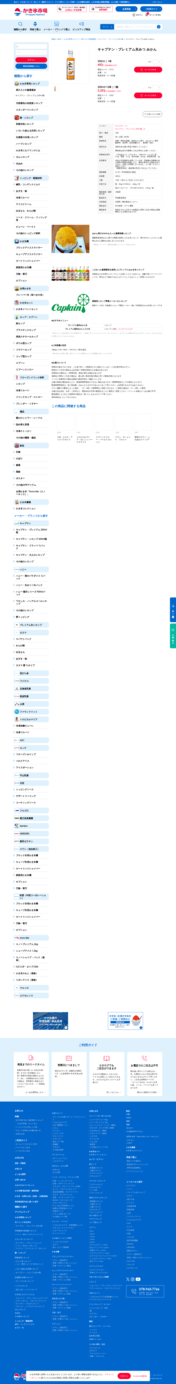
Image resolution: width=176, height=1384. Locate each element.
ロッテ (20, 748)
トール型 (93, 1190)
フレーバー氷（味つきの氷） (30, 294)
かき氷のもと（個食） (27, 973)
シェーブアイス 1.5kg (27, 950)
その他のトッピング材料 (28, 233)
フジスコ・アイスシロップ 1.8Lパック (31, 1248)
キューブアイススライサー (29, 254)
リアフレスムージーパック (100, 1299)
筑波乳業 (22, 696)
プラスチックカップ (26, 329)
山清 (19, 704)
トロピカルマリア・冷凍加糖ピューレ (68, 1225)
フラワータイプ (96, 1173)
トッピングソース (25, 789)
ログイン (137, 15)
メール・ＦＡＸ (142, 1085)
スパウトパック (23, 638)
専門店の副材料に (134, 1168)
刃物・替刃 (21, 273)
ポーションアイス (60, 1158)
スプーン (20, 362)
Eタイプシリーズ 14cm (99, 1247)
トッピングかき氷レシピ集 (26, 1127)
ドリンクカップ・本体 (99, 1308)
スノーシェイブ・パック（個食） (30, 958)
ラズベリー (57, 1139)
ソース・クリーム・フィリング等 (31, 218)
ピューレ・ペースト (26, 226)
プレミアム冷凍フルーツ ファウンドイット (69, 1118)
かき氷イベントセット (27, 309)
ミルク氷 (93, 1136)
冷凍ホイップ (58, 1211)
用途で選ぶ (35, 27)
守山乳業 (22, 775)
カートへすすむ (153, 14)
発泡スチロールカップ (27, 336)
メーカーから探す (134, 1182)
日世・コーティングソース (63, 1197)
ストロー (93, 1313)
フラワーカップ (23, 349)
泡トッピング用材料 (61, 1247)
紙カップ (20, 323)
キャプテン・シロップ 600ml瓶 (31, 538)
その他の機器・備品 (26, 437)
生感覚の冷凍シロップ (27, 137)
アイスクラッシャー (98, 1353)
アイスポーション (25, 767)
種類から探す (20, 27)
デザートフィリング (26, 796)
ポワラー (93, 1351)
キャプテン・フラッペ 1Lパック (30, 547)
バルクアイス (22, 760)
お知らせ (19, 1110)
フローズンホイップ (26, 754)
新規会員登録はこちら (34, 66)
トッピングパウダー (61, 1242)
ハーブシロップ (23, 143)
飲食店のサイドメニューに (137, 1164)
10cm (92, 1234)
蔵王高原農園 (24, 818)
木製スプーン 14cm (98, 1250)
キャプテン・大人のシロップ (30, 554)
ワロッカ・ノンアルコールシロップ (31, 602)
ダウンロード (111, 1079)
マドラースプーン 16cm (99, 1253)
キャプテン (23, 523)
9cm (92, 1231)
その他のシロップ (25, 170)
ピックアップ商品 (81, 27)
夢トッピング (22, 616)
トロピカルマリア (26, 719)
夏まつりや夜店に (134, 1161)
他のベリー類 (58, 1141)
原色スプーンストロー (99, 1272)
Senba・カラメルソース (63, 1200)
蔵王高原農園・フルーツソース (65, 1192)
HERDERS (22, 833)
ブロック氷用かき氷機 (27, 855)
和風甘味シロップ (25, 123)
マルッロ (22, 988)
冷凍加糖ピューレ (25, 725)
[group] (65, 429)
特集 (17, 1116)
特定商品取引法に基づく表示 (26, 1202)
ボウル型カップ (23, 343)
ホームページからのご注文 (26, 1144)
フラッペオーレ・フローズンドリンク (31, 1301)
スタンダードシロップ (27, 109)
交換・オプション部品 (62, 1266)
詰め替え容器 (22, 424)
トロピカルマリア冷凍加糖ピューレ (104, 1297)
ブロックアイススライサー (29, 247)
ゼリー (55, 1244)
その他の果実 (58, 1150)
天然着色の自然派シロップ (29, 103)
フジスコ (22, 681)
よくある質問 (20, 1174)
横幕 (18, 465)
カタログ (96, 1074)
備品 (19, 411)
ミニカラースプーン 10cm (100, 1258)
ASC (19, 740)
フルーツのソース (60, 1203)
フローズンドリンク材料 (29, 377)
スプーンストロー (25, 369)
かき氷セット (24, 302)
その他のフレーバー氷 (99, 1147)
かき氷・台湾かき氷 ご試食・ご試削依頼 (31, 1196)
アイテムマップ (22, 1212)
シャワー (93, 1330)
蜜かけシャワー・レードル (29, 417)
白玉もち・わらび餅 (26, 210)
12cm (92, 1236)
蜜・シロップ (24, 117)
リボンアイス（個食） (27, 979)
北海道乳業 (23, 688)
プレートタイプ (96, 1212)
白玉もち (20, 652)
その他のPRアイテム (26, 484)
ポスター (20, 478)
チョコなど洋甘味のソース (63, 1205)
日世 (19, 783)
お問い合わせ (156, 2)
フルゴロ (22, 810)
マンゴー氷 (94, 1139)
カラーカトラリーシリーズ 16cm (103, 1256)
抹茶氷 (92, 1144)
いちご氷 (93, 1141)
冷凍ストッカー (23, 431)
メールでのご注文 (23, 1151)
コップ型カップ (23, 356)
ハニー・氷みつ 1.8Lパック (29, 585)
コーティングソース (26, 802)
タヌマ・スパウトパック (62, 1194)
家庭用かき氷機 (23, 267)
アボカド (56, 1147)
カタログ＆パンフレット (25, 1185)
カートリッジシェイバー (28, 260)
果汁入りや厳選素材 (26, 89)
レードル (93, 1332)
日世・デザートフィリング (63, 1183)
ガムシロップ (22, 156)
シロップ (20, 383)
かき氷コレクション (26, 508)
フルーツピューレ (60, 1230)
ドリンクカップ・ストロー (29, 396)
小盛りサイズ (95, 1170)
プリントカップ (96, 1193)
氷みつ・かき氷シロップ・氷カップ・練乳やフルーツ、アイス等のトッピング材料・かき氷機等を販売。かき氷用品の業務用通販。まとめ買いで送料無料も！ (72, 2)
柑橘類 (55, 1144)
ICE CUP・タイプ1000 (27, 966)
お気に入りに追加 (153, 114)
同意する (124, 1376)
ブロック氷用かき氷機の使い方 (28, 1130)
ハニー (20, 569)
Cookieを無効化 (140, 1376)
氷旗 (18, 451)
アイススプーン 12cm (99, 1245)
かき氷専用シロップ (27, 83)
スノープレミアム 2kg (27, 944)
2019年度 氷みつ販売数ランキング (29, 1120)
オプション (21, 280)
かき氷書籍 (23, 502)
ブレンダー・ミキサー (27, 403)
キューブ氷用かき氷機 (27, 861)
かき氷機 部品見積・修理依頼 (27, 1191)
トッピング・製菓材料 (28, 178)
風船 (18, 471)
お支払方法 (19, 1158)
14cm (92, 1239)
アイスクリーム (23, 204)
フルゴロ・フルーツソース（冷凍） (67, 1186)
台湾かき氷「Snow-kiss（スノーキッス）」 (30, 493)
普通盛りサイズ (96, 1168)
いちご (55, 1128)
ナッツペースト (59, 1233)
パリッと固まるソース (62, 1214)
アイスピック (95, 1348)
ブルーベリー (58, 1136)
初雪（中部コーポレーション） (30, 896)
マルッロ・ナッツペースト (63, 1228)
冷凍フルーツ (22, 197)
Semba (21, 826)
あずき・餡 (21, 190)
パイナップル (58, 1133)
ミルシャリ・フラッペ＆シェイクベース (32, 1298)
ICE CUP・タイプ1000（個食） (102, 1128)
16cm (92, 1242)
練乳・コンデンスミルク (28, 184)
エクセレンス (24, 995)
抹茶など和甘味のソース (62, 1208)
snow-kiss (22, 938)
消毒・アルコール (97, 1356)
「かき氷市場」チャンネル (26, 1123)
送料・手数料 (20, 1163)
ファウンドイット (26, 711)
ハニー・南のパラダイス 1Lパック (30, 577)
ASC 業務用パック (60, 1125)
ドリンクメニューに (135, 1171)
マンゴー (56, 1130)
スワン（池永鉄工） (27, 849)
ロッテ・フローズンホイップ (64, 1189)
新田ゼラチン (24, 841)
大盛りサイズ (95, 1207)
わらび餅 (20, 645)
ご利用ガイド (21, 1140)
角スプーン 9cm (96, 1261)
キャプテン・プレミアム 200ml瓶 (30, 95)
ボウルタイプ (95, 1176)
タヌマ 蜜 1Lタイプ (25, 665)
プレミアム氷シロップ (28, 625)
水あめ (19, 163)
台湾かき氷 (23, 288)
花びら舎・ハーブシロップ (26, 1289)
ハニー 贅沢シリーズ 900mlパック (30, 593)
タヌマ (20, 632)
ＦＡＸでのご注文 (23, 1147)
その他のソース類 (60, 1216)
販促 (19, 445)
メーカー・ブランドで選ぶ (56, 27)
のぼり (19, 458)
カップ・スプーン (26, 317)
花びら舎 (22, 673)
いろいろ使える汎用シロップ (30, 130)
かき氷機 (22, 241)
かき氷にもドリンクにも (28, 150)
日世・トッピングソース (62, 1181)
